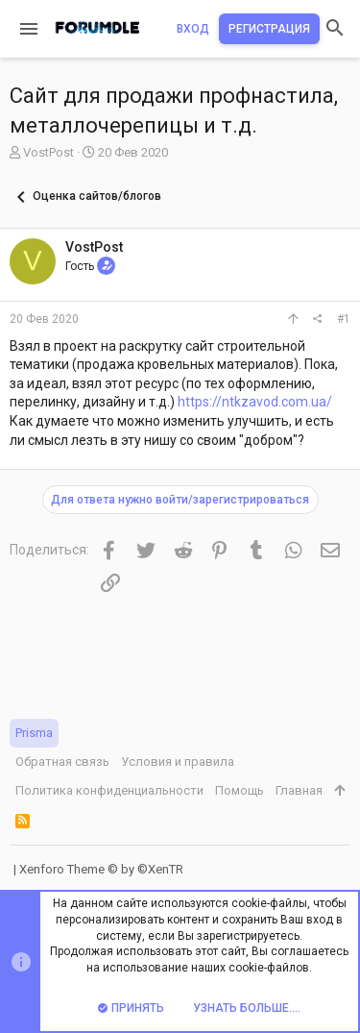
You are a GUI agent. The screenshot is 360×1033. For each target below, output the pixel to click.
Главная (299, 790)
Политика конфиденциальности (109, 790)
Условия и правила (177, 761)
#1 (343, 319)
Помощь (239, 790)
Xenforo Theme (101, 869)
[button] (29, 28)
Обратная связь (62, 761)
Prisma (34, 733)
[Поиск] (335, 29)
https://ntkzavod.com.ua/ (255, 401)
